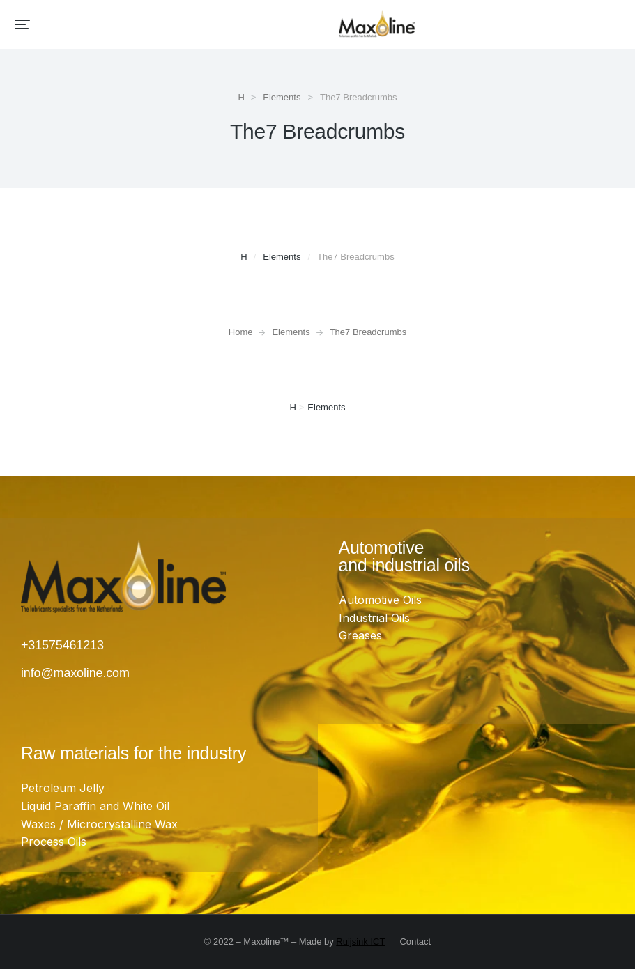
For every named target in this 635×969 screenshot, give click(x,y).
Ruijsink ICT (360, 941)
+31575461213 (62, 645)
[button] (22, 24)
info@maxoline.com (75, 673)
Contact (415, 941)
